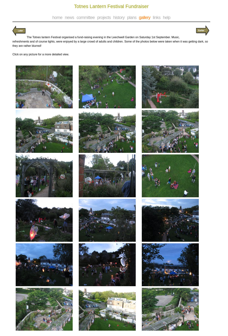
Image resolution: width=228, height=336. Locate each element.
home (57, 17)
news (69, 17)
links (156, 17)
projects (104, 17)
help (166, 17)
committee (86, 17)
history (119, 17)
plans (131, 17)
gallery (144, 17)
